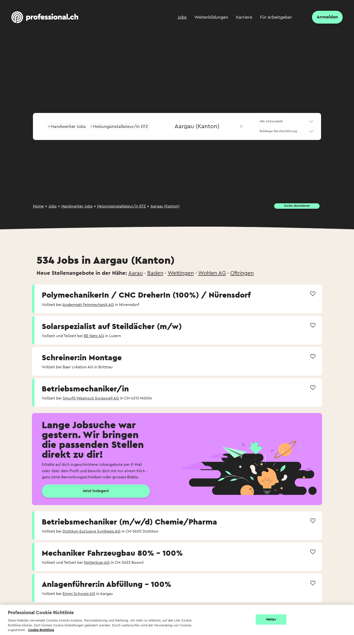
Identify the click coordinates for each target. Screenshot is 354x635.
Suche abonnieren (297, 205)
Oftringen (242, 273)
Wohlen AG (212, 273)
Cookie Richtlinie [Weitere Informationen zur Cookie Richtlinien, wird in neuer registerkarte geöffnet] (41, 630)
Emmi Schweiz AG (79, 594)
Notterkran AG (97, 563)
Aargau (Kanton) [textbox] (209, 126)
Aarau (135, 273)
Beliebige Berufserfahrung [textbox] (278, 131)
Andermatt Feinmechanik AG (88, 305)
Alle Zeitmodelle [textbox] (271, 121)
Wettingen (181, 273)
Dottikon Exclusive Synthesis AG (91, 531)
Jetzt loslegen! (96, 491)
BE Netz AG (94, 336)
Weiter (271, 619)
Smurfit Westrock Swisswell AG (91, 398)
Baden (155, 273)
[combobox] (100, 125)
